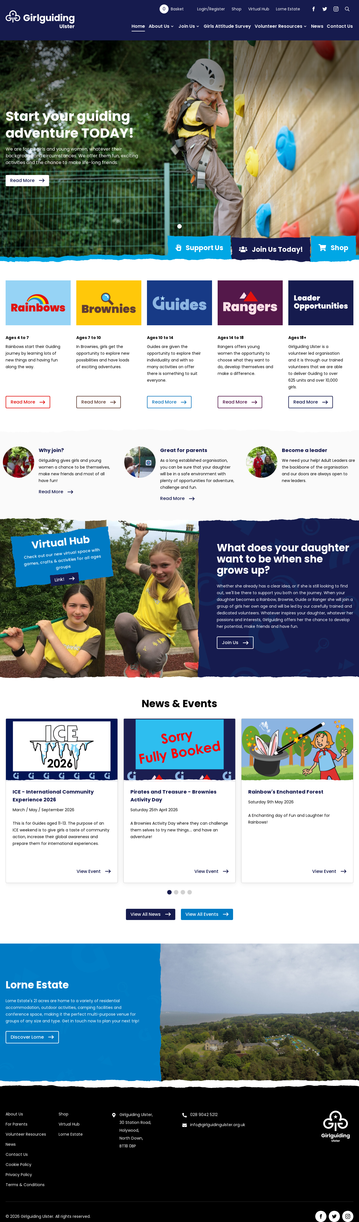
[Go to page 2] (176, 892)
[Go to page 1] (169, 892)
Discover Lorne (32, 1037)
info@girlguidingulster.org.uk (217, 1125)
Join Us (235, 642)
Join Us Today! (271, 249)
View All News (150, 914)
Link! (64, 579)
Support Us (199, 247)
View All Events (207, 914)
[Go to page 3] (183, 892)
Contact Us (17, 1154)
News (11, 1144)
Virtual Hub (258, 9)
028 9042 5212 (204, 1114)
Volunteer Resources (26, 1134)
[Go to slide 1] (179, 226)
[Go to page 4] (189, 892)
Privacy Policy (19, 1174)
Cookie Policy (18, 1164)
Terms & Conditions (25, 1185)
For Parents (16, 1124)
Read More (27, 180)
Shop (236, 9)
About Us (14, 1114)
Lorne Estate (288, 9)
